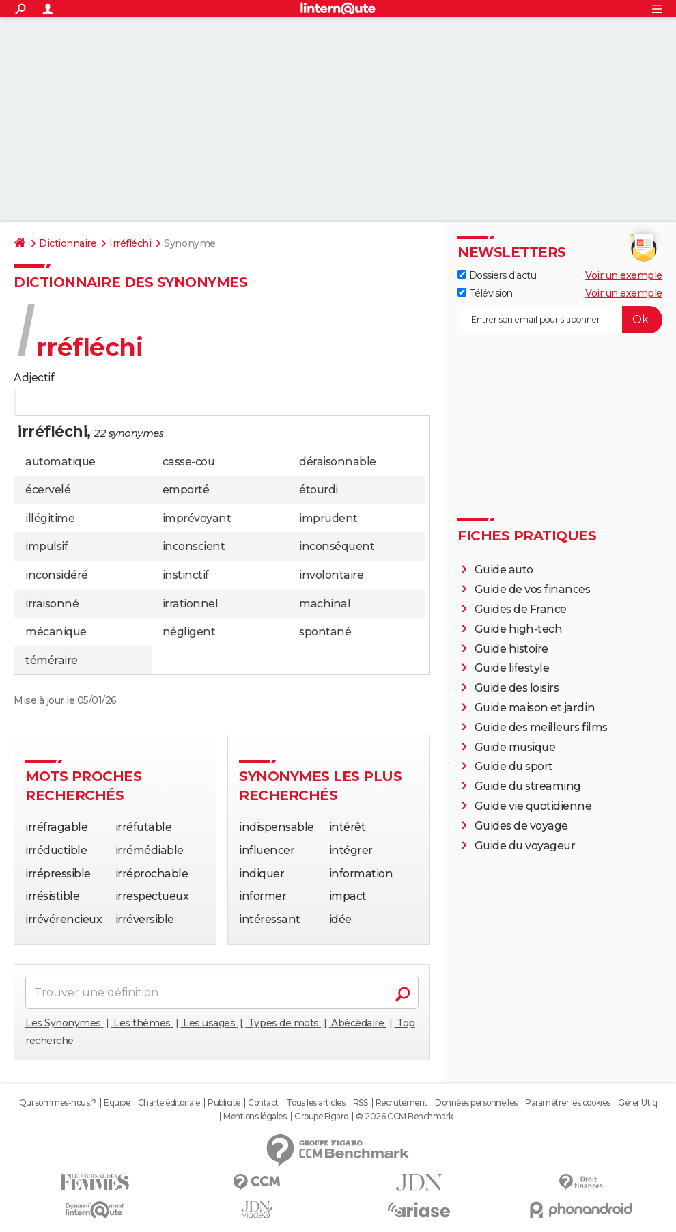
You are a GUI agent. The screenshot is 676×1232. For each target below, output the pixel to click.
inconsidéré (56, 575)
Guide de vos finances (533, 589)
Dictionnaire (67, 243)
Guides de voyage (521, 825)
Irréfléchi (130, 243)
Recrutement (401, 1103)
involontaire (331, 575)
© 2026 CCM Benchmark (404, 1116)
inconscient (194, 546)
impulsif (46, 546)
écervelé (47, 489)
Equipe (117, 1103)
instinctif (186, 575)
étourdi (318, 489)
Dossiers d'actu (496, 275)
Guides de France (521, 609)
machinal (324, 603)
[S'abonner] (559, 319)
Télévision (485, 293)
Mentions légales (254, 1116)
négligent (189, 631)
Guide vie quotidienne (533, 805)
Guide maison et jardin (535, 707)
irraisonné (52, 603)
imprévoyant (197, 518)
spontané (325, 631)
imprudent (328, 518)
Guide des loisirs (517, 687)
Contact (263, 1103)
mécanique (56, 631)
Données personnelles (476, 1103)
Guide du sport (514, 766)
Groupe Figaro (321, 1116)
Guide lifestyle (512, 667)
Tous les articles (315, 1103)
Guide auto (504, 569)
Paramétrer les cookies (567, 1103)
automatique (60, 461)
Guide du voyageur (525, 845)
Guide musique (515, 747)
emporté (186, 489)
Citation (150, 403)
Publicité (224, 1103)
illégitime (49, 518)
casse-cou (189, 461)
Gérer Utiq (637, 1103)
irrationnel (191, 603)
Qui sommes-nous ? (57, 1103)
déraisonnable (337, 461)
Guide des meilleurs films (541, 727)
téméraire (51, 660)
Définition (43, 403)
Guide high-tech (519, 628)
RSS (360, 1103)
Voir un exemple (623, 275)
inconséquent (336, 546)
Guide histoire (511, 648)
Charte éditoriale (169, 1103)
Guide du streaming (528, 786)
